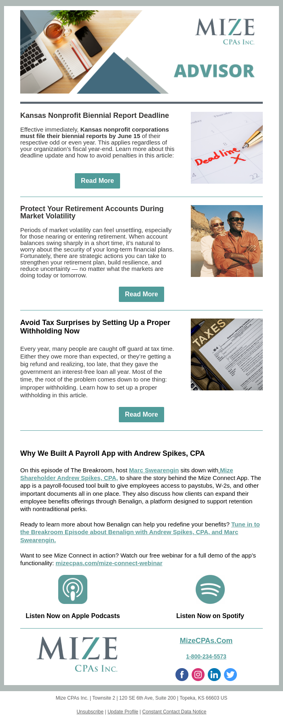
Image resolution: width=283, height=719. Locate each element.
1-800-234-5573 (206, 656)
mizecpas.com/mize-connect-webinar (109, 563)
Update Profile (123, 712)
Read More (97, 180)
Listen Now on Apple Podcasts (72, 615)
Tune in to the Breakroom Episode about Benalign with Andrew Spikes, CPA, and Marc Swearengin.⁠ (140, 532)
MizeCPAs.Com (206, 641)
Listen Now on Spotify (210, 615)
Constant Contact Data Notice (174, 712)
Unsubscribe (89, 712)
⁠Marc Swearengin (154, 470)
